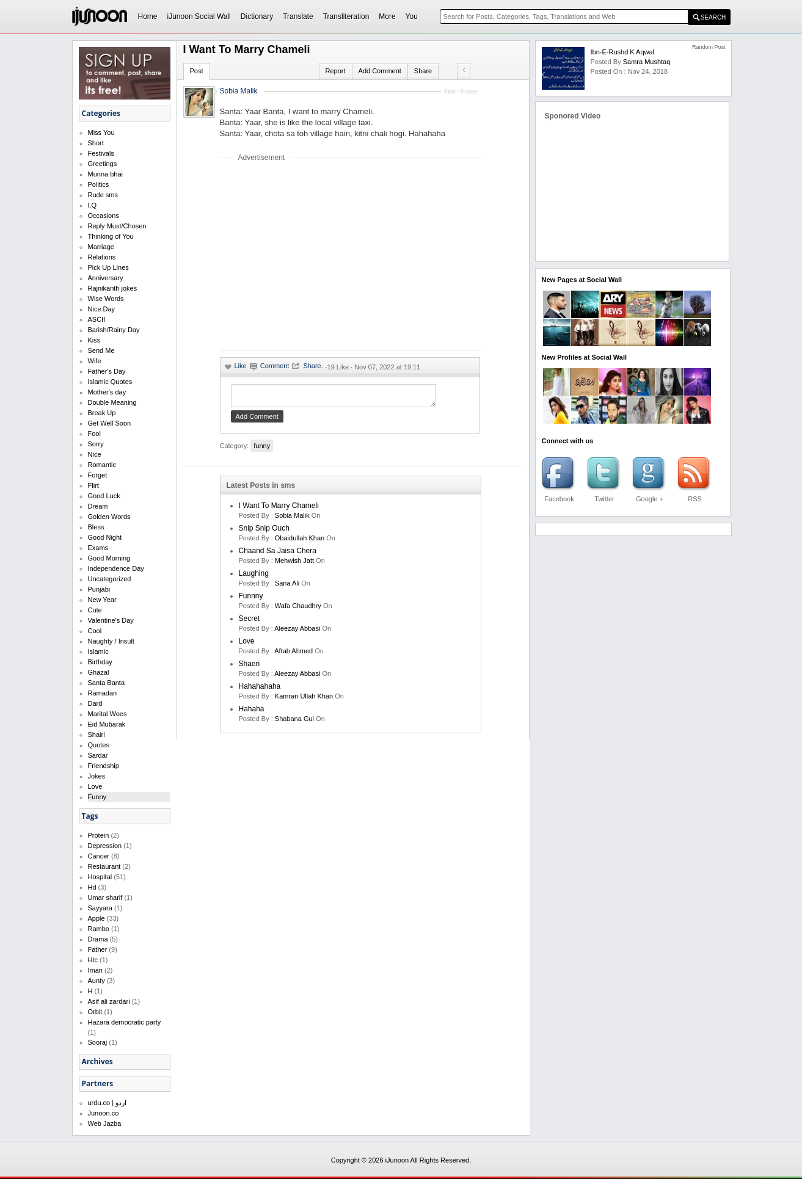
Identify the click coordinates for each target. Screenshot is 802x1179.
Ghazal (98, 672)
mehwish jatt (294, 564)
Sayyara (100, 908)
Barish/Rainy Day (114, 329)
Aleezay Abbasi (297, 632)
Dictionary (257, 16)
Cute (95, 610)
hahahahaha (260, 690)
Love (95, 786)
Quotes (98, 745)
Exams (98, 547)
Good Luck (104, 495)
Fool (94, 433)
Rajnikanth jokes (112, 288)
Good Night (105, 537)
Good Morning (109, 558)
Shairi (96, 734)
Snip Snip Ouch (264, 532)
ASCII (97, 319)
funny (261, 449)
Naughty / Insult (111, 641)
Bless (96, 527)
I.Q (92, 205)
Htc (93, 959)
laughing (254, 577)
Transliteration (346, 16)
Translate (298, 16)
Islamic (98, 651)
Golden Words (109, 516)
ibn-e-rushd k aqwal (623, 52)
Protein (98, 835)
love (247, 644)
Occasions (103, 215)
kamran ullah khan (304, 699)
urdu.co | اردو (107, 1102)
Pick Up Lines (108, 267)
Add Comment (380, 70)
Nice (94, 454)
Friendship (103, 765)
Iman (95, 970)
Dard (95, 703)
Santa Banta (106, 682)
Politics (98, 184)
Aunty (96, 980)
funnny (251, 599)
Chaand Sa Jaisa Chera (277, 554)
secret (249, 622)
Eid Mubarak (107, 724)
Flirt (93, 485)
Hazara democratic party (124, 1022)
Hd (92, 887)
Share (423, 70)
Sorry (96, 444)
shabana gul (294, 722)
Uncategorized (109, 578)
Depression (105, 845)
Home (148, 16)
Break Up (102, 412)
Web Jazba (105, 1123)
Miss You (101, 132)
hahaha (251, 712)
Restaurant (104, 866)
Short (96, 143)
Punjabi (99, 589)
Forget (98, 475)
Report (336, 70)
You (412, 16)
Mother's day (107, 392)
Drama (98, 939)
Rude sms (103, 194)
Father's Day (107, 371)
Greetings (102, 163)
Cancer (98, 856)
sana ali (287, 586)
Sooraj (98, 1042)
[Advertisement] (322, 255)
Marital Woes (107, 713)
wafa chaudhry (298, 609)
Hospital (100, 876)
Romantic (102, 464)
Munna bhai (105, 174)
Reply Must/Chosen (117, 226)
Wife (94, 361)
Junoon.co (103, 1113)
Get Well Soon (109, 423)
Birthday (100, 662)
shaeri (249, 667)
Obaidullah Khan (299, 541)
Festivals (101, 153)
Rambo (98, 928)
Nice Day (101, 309)
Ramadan (102, 693)
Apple (96, 918)
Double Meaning (112, 402)
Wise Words (106, 298)
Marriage (101, 246)
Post (196, 70)
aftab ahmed (293, 654)
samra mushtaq (647, 61)
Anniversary (105, 277)
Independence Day (116, 568)
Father (98, 949)
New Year (102, 599)
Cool (95, 630)
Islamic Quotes (110, 381)
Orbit (95, 1011)
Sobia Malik (239, 91)
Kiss (94, 340)
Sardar (98, 755)
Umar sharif (105, 897)
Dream (98, 506)
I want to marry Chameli (279, 509)
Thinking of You (111, 236)
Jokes (97, 776)
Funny (97, 796)
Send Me (101, 350)
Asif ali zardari (109, 1001)
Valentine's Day (111, 620)
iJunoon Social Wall (199, 16)
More (387, 16)
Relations (102, 257)
